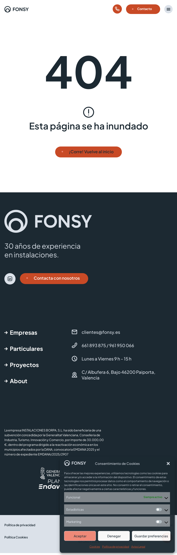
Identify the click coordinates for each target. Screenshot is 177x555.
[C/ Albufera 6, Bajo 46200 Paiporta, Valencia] (74, 376)
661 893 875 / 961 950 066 (108, 347)
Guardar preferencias (151, 536)
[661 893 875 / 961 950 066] (74, 347)
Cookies (94, 546)
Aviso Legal (138, 546)
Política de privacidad (115, 546)
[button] (168, 463)
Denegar (114, 536)
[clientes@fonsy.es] (74, 334)
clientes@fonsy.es (101, 334)
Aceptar (80, 536)
